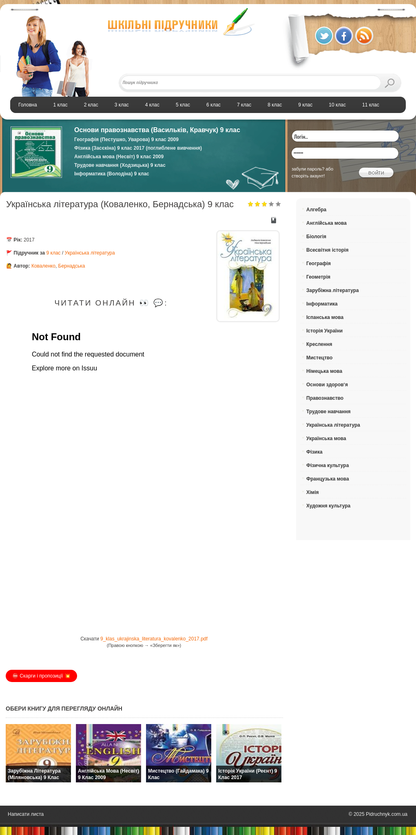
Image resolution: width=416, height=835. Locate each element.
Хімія (312, 492)
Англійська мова (326, 223)
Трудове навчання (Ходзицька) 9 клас (120, 165)
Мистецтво (319, 358)
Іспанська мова (324, 317)
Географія (318, 263)
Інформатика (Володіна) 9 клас (111, 174)
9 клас (53, 253)
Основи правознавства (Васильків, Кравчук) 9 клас (157, 129)
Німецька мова (324, 371)
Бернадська (71, 266)
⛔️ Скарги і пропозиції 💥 (41, 676)
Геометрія (318, 277)
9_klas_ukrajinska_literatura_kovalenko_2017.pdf (154, 639)
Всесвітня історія (327, 250)
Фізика (314, 452)
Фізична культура (327, 465)
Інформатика (322, 304)
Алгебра (316, 210)
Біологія (316, 236)
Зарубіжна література (332, 290)
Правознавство (324, 398)
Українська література (90, 253)
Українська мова (326, 438)
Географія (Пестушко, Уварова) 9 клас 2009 (126, 139)
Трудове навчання (328, 411)
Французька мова (327, 479)
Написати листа (26, 814)
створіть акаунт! (308, 175)
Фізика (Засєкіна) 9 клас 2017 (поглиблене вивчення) (138, 148)
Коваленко (43, 266)
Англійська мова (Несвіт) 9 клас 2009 (119, 156)
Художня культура (328, 506)
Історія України (324, 331)
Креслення (319, 344)
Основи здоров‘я (327, 385)
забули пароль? (308, 168)
